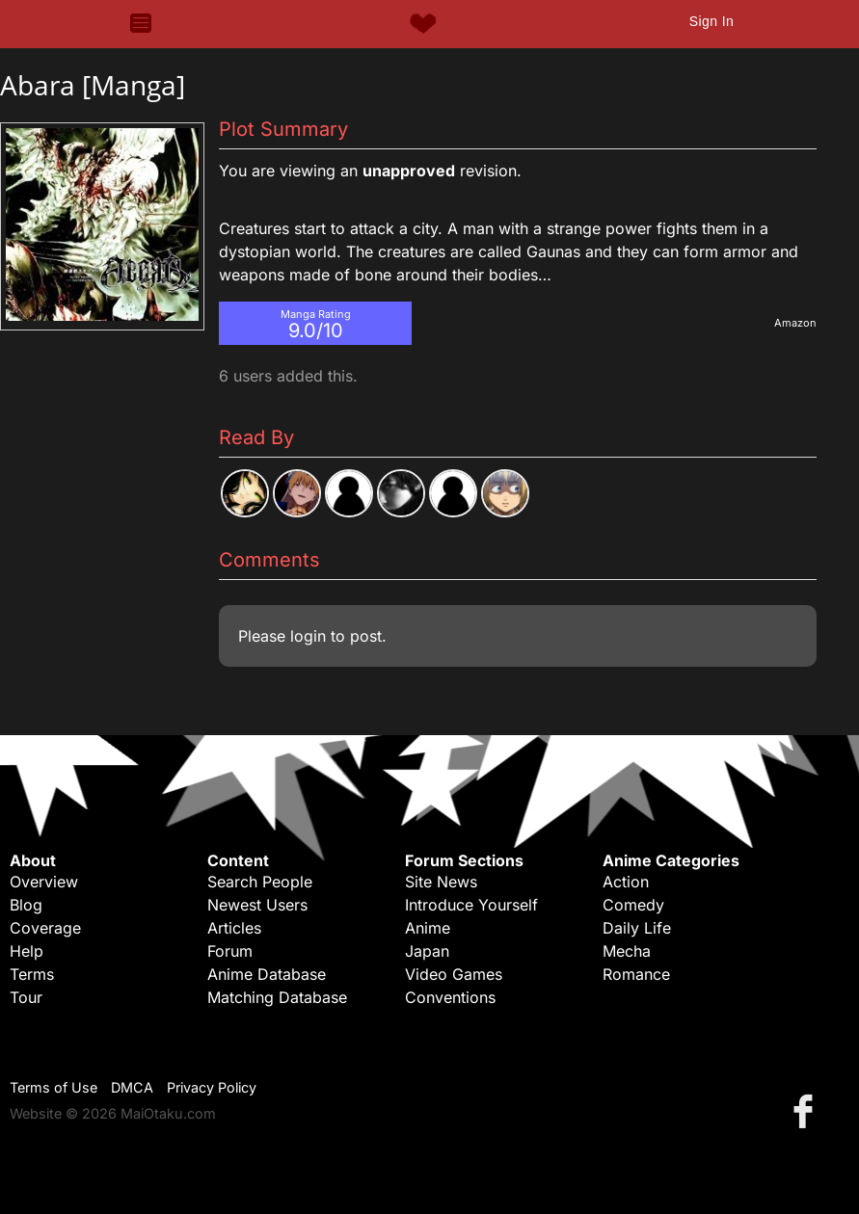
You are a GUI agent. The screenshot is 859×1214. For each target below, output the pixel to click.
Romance (636, 974)
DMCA (132, 1087)
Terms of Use (53, 1087)
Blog (26, 904)
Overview (44, 881)
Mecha (627, 951)
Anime (427, 927)
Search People (259, 881)
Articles (234, 927)
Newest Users (257, 904)
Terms (32, 974)
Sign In (711, 21)
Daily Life (637, 927)
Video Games (453, 974)
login (308, 636)
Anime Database (266, 974)
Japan (427, 951)
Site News (441, 881)
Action (626, 881)
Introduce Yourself (471, 904)
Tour (26, 997)
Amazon (795, 323)
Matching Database (277, 997)
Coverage (45, 927)
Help (26, 951)
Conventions (450, 997)
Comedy (633, 904)
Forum (230, 951)
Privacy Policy (211, 1087)
